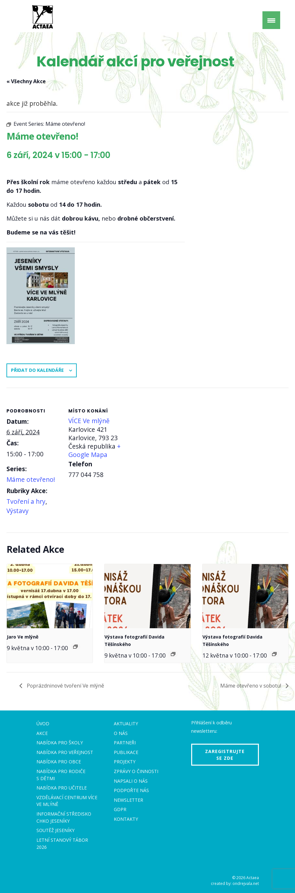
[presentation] (50, 596)
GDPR (120, 810)
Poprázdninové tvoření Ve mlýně (65, 686)
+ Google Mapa (94, 450)
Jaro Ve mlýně (22, 637)
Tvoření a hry (25, 501)
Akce (42, 733)
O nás (121, 733)
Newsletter (128, 800)
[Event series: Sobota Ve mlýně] (75, 647)
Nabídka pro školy (59, 742)
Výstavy (17, 510)
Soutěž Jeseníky (55, 830)
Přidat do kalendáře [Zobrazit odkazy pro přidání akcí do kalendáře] (37, 370)
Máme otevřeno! (30, 479)
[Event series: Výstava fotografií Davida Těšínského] (173, 654)
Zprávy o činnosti (136, 771)
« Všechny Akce (26, 81)
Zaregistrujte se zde (225, 754)
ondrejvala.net (245, 883)
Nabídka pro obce (58, 762)
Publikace (126, 752)
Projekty (124, 762)
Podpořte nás (131, 790)
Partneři (125, 742)
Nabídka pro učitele (61, 788)
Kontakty (126, 819)
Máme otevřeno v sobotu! (250, 686)
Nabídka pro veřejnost (64, 752)
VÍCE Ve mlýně (89, 420)
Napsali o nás (131, 781)
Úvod (42, 723)
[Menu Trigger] (271, 20)
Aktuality (126, 723)
